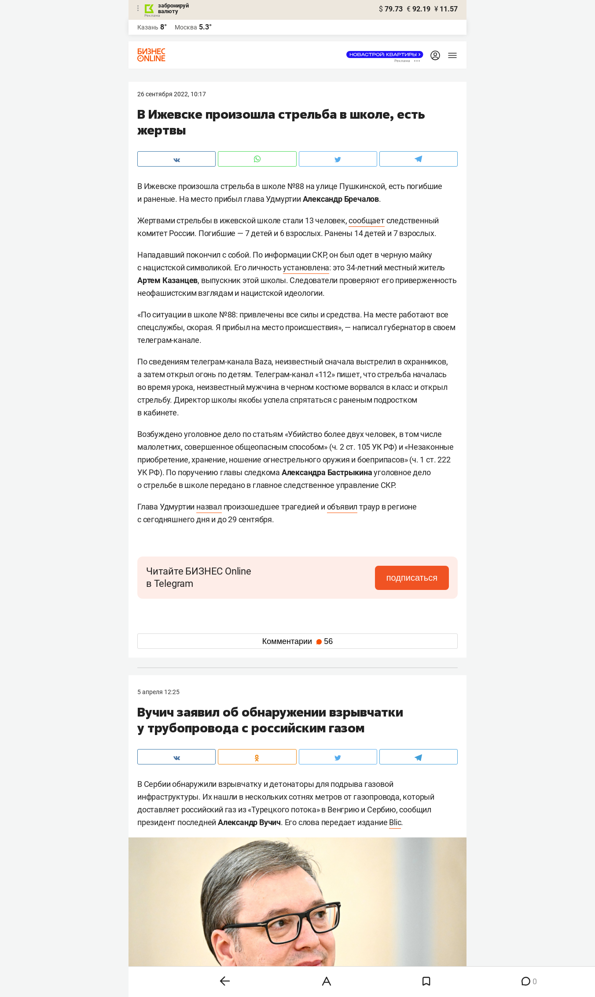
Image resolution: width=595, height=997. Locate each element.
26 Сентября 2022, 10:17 (171, 94)
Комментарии (297, 641)
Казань (147, 27)
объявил (342, 506)
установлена (306, 267)
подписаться (411, 577)
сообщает (366, 220)
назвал (209, 506)
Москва (186, 27)
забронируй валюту (173, 8)
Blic (395, 822)
